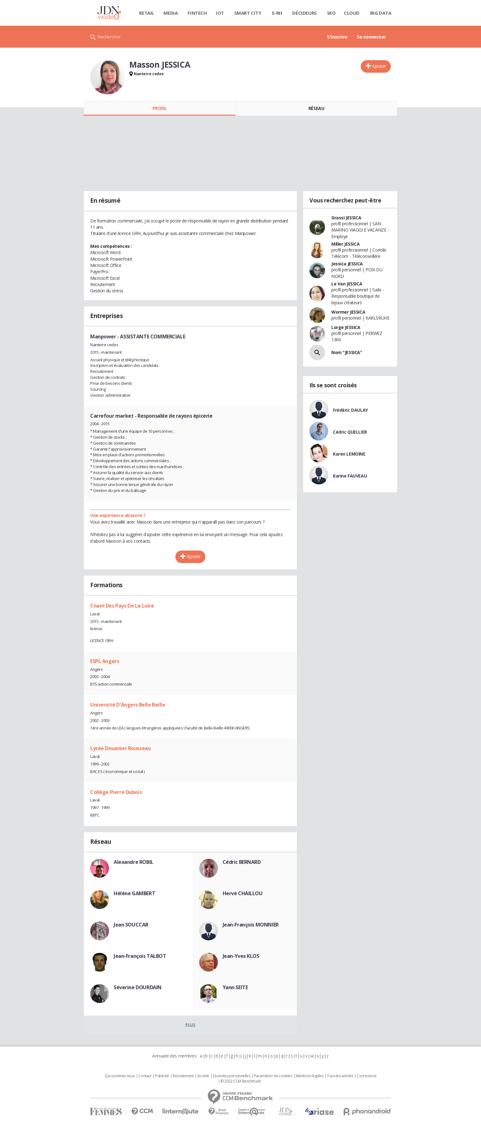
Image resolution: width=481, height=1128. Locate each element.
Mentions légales (309, 1076)
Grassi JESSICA (346, 218)
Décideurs (304, 13)
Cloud (351, 13)
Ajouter (379, 66)
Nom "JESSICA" (346, 352)
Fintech (197, 13)
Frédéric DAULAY (350, 410)
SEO (331, 13)
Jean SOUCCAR (131, 924)
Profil (160, 108)
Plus (190, 1024)
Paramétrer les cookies (273, 1076)
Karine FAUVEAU (350, 476)
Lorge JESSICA (345, 327)
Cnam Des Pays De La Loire (122, 605)
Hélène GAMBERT (134, 893)
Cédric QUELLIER (350, 432)
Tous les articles (340, 1076)
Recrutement (183, 1076)
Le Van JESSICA (346, 284)
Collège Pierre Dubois (116, 792)
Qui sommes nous (120, 1076)
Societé (203, 1076)
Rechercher (109, 37)
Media (170, 13)
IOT (220, 13)
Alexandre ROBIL (133, 862)
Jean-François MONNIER (251, 924)
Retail (146, 13)
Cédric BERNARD (242, 862)
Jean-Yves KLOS (241, 956)
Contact (144, 1076)
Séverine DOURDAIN (138, 987)
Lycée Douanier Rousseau (120, 748)
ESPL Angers (104, 661)
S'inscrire (337, 37)
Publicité (162, 1076)
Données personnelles (232, 1076)
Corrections (366, 1076)
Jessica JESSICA (347, 264)
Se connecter (371, 37)
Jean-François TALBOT (140, 956)
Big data (380, 13)
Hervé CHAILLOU (243, 893)
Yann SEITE (235, 987)
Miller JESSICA (345, 244)
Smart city (247, 13)
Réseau (316, 108)
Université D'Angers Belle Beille (127, 704)
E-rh (277, 13)
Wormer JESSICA (348, 312)
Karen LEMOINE (349, 454)
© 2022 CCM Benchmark (240, 1081)
